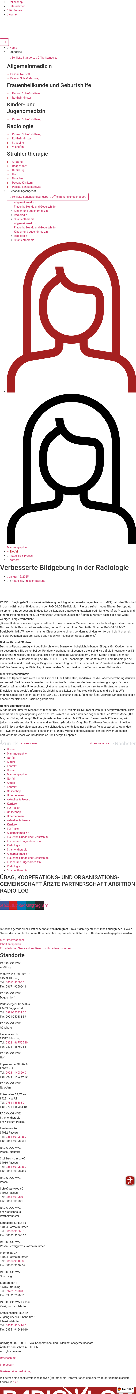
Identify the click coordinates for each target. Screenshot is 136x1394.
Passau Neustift (20, 74)
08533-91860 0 (15, 1231)
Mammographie (17, 753)
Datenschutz (8, 1358)
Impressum (7, 1364)
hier (15, 1382)
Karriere (12, 803)
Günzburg (18, 170)
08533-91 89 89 (15, 1261)
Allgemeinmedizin (25, 202)
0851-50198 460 (16, 1167)
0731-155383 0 (15, 1102)
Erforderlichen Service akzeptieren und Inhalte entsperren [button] (35, 948)
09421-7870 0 (14, 1291)
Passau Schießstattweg (24, 78)
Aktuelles (17, 580)
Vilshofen (18, 146)
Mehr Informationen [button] (12, 940)
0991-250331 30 (16, 1012)
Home (10, 749)
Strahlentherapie (24, 219)
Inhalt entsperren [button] (10, 944)
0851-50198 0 (14, 1197)
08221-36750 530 (17, 1042)
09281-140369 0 (16, 1072)
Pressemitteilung (34, 580)
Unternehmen (15, 795)
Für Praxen (13, 807)
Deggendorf (19, 166)
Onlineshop (14, 791)
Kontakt (12, 766)
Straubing (18, 142)
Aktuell (11, 762)
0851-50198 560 (16, 1136)
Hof (14, 174)
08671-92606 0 (15, 982)
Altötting (17, 161)
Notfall (11, 757)
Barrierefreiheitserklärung (15, 1371)
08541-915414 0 (16, 1325)
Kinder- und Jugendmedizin (31, 210)
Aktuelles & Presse (18, 799)
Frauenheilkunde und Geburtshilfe (35, 206)
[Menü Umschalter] (4, 42)
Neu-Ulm (17, 178)
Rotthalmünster (21, 97)
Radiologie (20, 215)
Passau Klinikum (22, 182)
